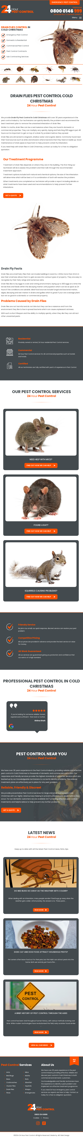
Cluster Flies (11, 1087)
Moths (27, 1077)
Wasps (28, 1090)
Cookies (37, 1119)
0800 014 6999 (41, 1115)
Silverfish (28, 1084)
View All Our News (39, 1046)
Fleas (8, 1094)
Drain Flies (10, 1090)
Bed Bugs (10, 1077)
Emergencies (30, 1094)
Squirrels (28, 1087)
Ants (8, 1073)
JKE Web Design (63, 1136)
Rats (27, 1080)
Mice (27, 1073)
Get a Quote (11, 195)
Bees (8, 1080)
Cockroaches (11, 1084)
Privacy (46, 1119)
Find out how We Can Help (39, 465)
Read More (39, 911)
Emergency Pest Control (65, 2)
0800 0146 (66, 11)
